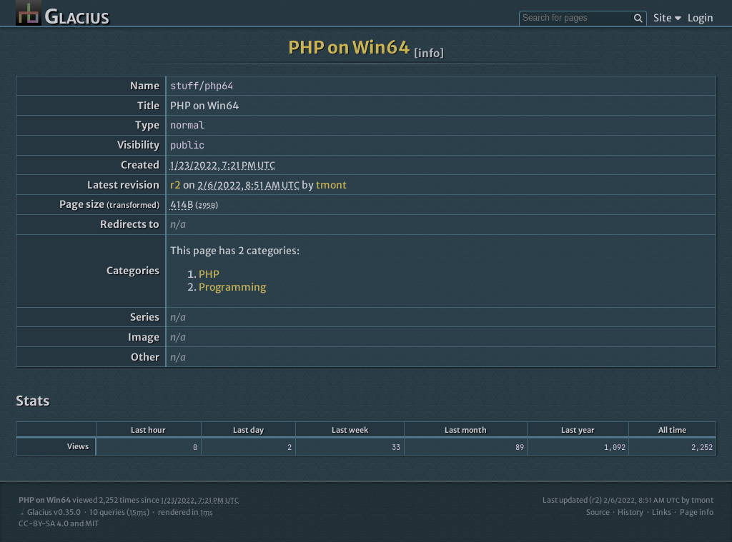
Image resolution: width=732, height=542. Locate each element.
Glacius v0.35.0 (50, 512)
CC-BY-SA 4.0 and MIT (59, 523)
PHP (209, 274)
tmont (331, 185)
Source (598, 512)
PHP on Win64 (349, 47)
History (630, 512)
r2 (175, 185)
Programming (232, 287)
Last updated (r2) (611, 500)
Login (700, 17)
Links (661, 512)
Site (667, 17)
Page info (696, 512)
